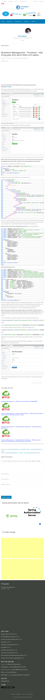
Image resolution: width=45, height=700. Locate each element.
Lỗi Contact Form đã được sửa (8, 587)
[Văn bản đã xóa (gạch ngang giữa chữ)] (12, 461)
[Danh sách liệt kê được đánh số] (20, 461)
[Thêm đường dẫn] (5, 461)
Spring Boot (3, 642)
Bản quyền (10, 1)
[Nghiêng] (3, 461)
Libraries (26, 21)
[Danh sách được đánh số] (22, 461)
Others (3, 30)
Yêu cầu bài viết (23, 1)
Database (25, 25)
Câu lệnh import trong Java (7, 650)
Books (9, 30)
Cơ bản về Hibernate (11, 672)
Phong (2, 672)
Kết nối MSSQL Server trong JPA (18, 667)
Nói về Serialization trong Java (8, 636)
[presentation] (11, 492)
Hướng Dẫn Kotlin (5, 681)
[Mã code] (26, 461)
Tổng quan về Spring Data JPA (8, 644)
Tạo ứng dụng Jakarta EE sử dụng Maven (20, 675)
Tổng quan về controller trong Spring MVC (10, 658)
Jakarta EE (9, 21)
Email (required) (5, 479)
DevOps (13, 25)
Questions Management (22, 58)
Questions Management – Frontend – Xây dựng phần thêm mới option (23, 452)
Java (2, 21)
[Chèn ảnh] (17, 461)
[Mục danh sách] (23, 461)
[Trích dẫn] (9, 461)
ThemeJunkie (23, 697)
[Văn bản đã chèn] (15, 461)
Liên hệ (16, 1)
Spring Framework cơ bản (7, 634)
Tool (19, 25)
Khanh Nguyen (4, 667)
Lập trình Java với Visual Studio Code (9, 639)
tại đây (9, 86)
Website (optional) (5, 484)
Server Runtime (34, 25)
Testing (33, 21)
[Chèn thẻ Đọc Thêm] (29, 461)
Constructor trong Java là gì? (7, 652)
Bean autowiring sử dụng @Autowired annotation (12, 655)
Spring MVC (3, 647)
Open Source (4, 25)
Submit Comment (6, 497)
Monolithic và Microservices (14, 664)
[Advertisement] (22, 73)
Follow (22, 40)
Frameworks (18, 21)
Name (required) (5, 473)
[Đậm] (2, 461)
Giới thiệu (4, 1)
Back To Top (29, 697)
